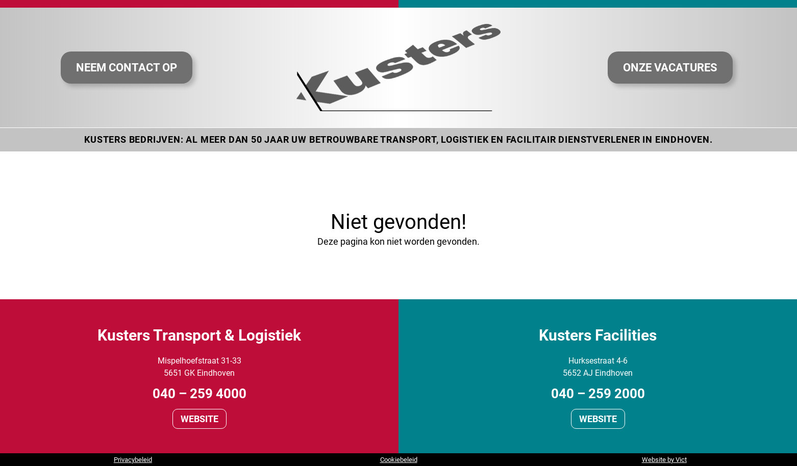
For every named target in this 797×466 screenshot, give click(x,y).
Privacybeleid (133, 459)
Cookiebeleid (398, 459)
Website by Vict (664, 459)
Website (199, 418)
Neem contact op (126, 67)
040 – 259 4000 (199, 393)
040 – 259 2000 (598, 393)
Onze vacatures (670, 67)
